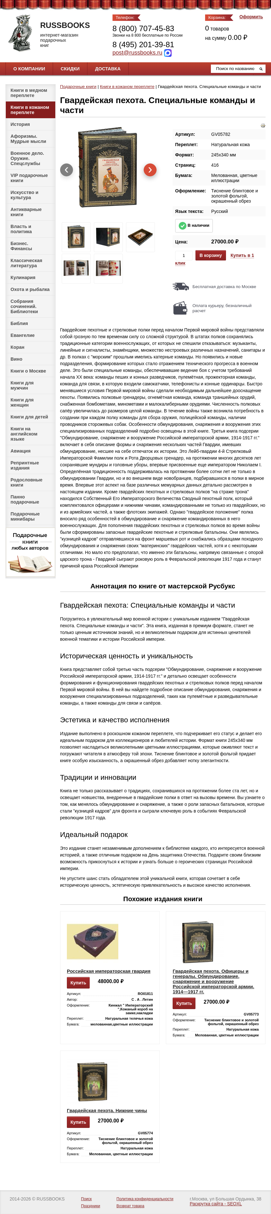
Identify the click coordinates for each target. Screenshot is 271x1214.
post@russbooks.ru (137, 52)
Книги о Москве (28, 371)
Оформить (251, 16)
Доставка (108, 68)
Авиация (21, 450)
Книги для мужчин (22, 385)
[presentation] (66, 169)
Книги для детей (29, 416)
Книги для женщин (22, 402)
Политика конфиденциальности (144, 1199)
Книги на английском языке (24, 434)
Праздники (90, 1206)
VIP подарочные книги (29, 178)
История (20, 124)
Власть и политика (21, 229)
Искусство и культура (25, 195)
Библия (19, 323)
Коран (17, 347)
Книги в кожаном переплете (30, 110)
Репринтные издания (25, 465)
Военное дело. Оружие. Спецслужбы (27, 158)
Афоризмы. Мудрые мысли (28, 139)
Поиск (86, 1199)
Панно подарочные (25, 499)
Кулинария (23, 277)
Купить (78, 982)
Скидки (70, 68)
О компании (29, 68)
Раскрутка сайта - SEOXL (216, 1203)
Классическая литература (26, 263)
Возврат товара (130, 1206)
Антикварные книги (26, 212)
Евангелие (23, 335)
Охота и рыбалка (30, 289)
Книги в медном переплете (29, 93)
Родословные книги (26, 482)
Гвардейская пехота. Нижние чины (107, 1110)
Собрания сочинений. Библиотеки (24, 306)
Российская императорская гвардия (108, 971)
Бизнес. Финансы (21, 246)
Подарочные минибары (25, 516)
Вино (17, 359)
